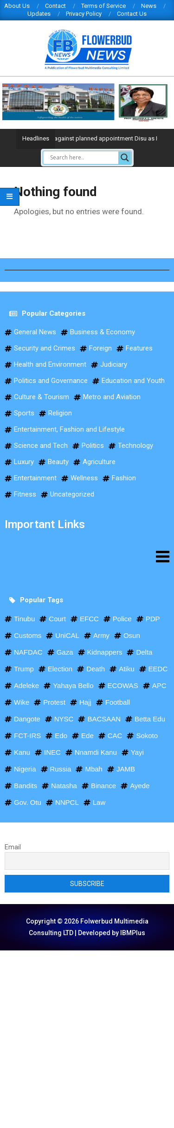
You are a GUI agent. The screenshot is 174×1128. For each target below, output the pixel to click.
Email (13, 847)
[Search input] (83, 157)
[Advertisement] (87, 1037)
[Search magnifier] (124, 157)
